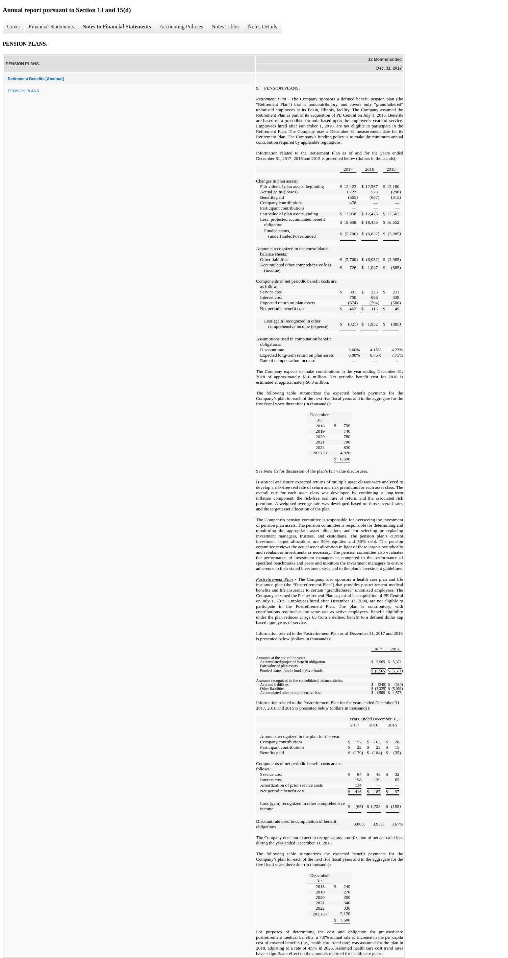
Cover (13, 26)
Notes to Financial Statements (116, 26)
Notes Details (262, 26)
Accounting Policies (181, 26)
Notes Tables (225, 26)
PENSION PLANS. (24, 91)
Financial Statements (51, 26)
